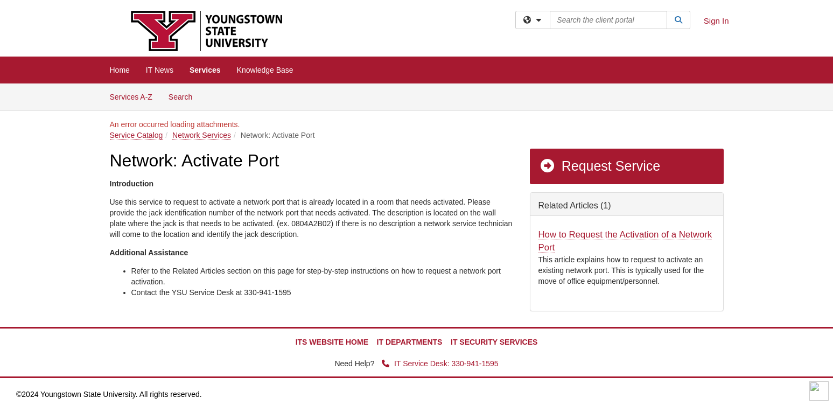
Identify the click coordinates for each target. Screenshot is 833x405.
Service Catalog (136, 135)
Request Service (600, 165)
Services (205, 70)
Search (184, 96)
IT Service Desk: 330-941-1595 (440, 363)
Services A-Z (131, 97)
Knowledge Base (265, 70)
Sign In (716, 20)
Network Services (201, 135)
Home (120, 70)
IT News (159, 70)
